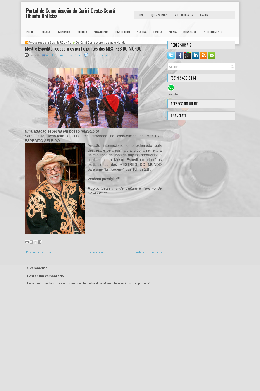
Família (157, 31)
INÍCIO (29, 31)
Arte (48, 55)
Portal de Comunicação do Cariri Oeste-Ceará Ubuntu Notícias (70, 13)
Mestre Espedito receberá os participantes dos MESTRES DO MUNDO (83, 48)
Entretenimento (212, 31)
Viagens (142, 31)
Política (82, 31)
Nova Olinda (101, 31)
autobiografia (184, 15)
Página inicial (95, 252)
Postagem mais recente (41, 252)
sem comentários (100, 55)
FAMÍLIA (204, 15)
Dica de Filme (122, 31)
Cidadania (64, 31)
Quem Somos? (159, 15)
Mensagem (189, 31)
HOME (141, 15)
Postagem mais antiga (149, 252)
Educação (45, 31)
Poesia (173, 31)
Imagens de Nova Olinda (67, 55)
